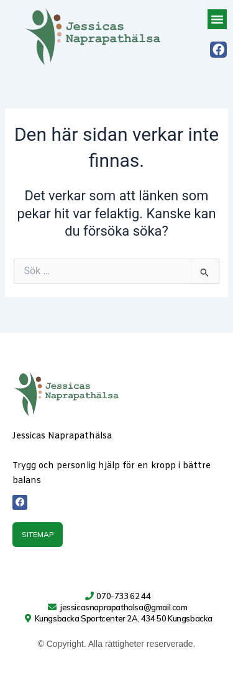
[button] (217, 19)
